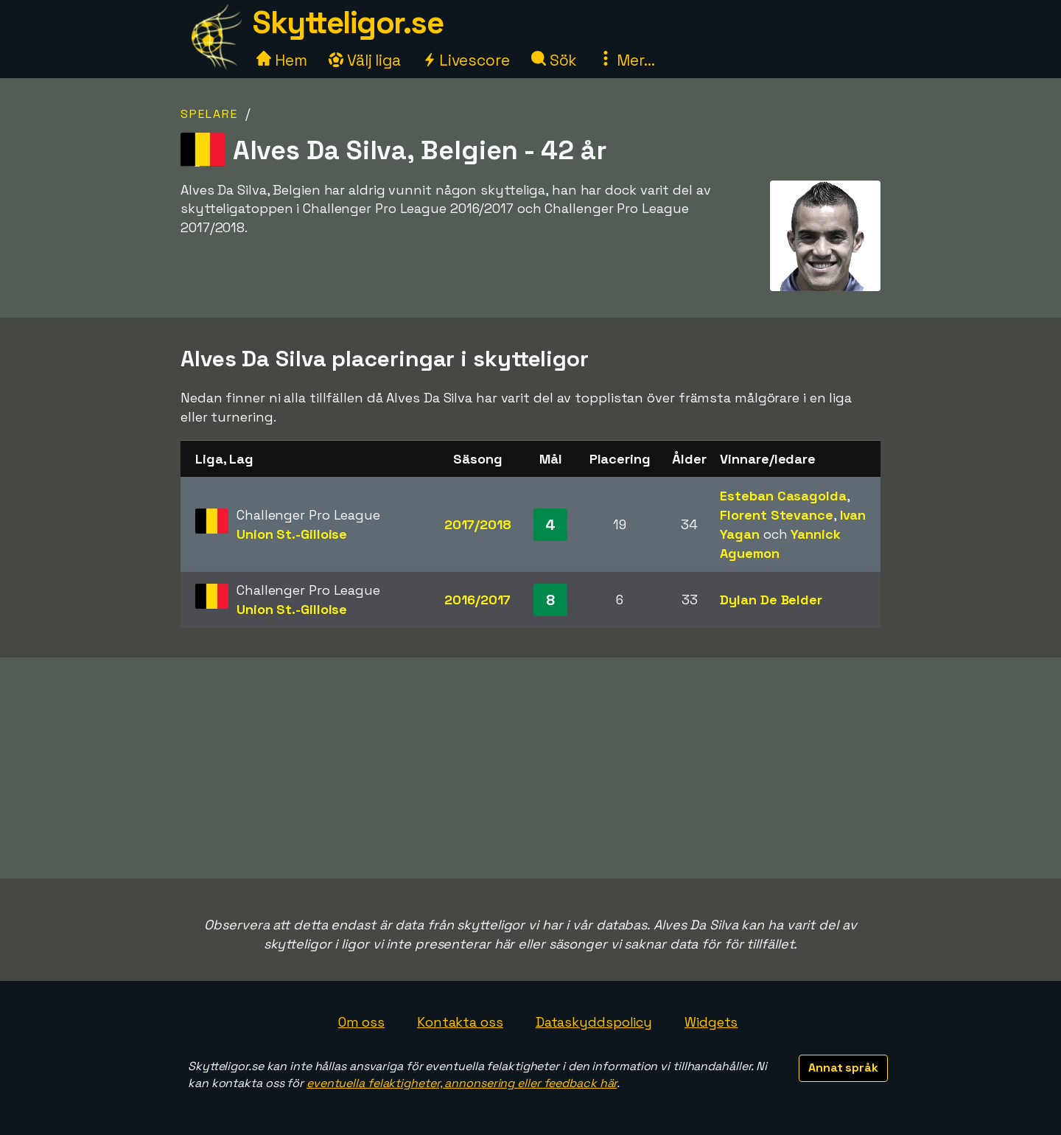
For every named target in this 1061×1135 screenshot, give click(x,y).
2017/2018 (477, 524)
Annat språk (843, 1067)
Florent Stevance (776, 514)
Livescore (466, 60)
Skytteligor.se (348, 22)
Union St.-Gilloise (292, 533)
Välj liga (365, 60)
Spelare (209, 114)
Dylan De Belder (771, 599)
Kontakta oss (460, 1021)
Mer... (626, 60)
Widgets (711, 1021)
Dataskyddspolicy (594, 1021)
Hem (281, 60)
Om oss (361, 1021)
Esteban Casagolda (783, 495)
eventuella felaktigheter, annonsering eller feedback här (462, 1083)
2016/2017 (477, 599)
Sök (554, 60)
